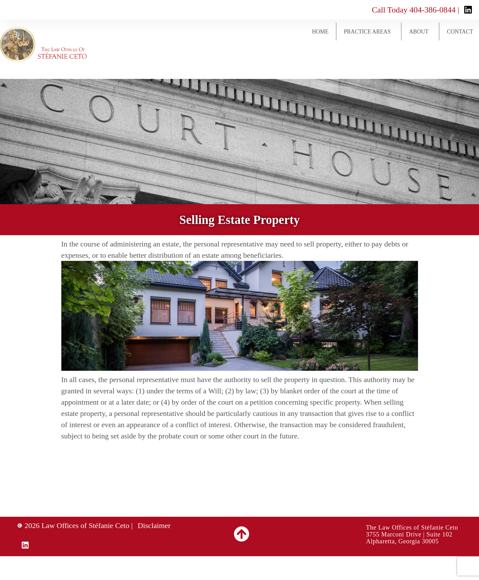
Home (320, 31)
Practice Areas (369, 31)
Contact (460, 31)
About (420, 31)
